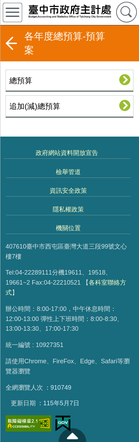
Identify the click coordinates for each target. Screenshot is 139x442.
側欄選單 (12, 12)
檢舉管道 (68, 171)
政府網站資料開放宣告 (67, 152)
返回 (11, 43)
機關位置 (68, 228)
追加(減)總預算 (34, 106)
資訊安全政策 (68, 190)
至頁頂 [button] (72, 435)
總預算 (20, 80)
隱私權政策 (68, 209)
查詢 (126, 12)
